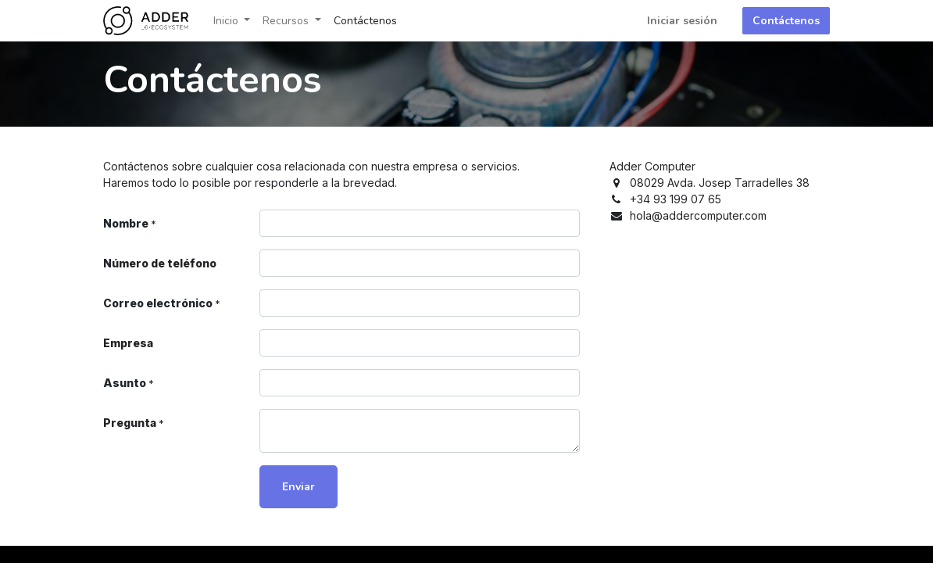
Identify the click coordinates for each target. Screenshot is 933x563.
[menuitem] (365, 20)
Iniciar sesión (682, 20)
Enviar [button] (298, 486)
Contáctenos (786, 20)
